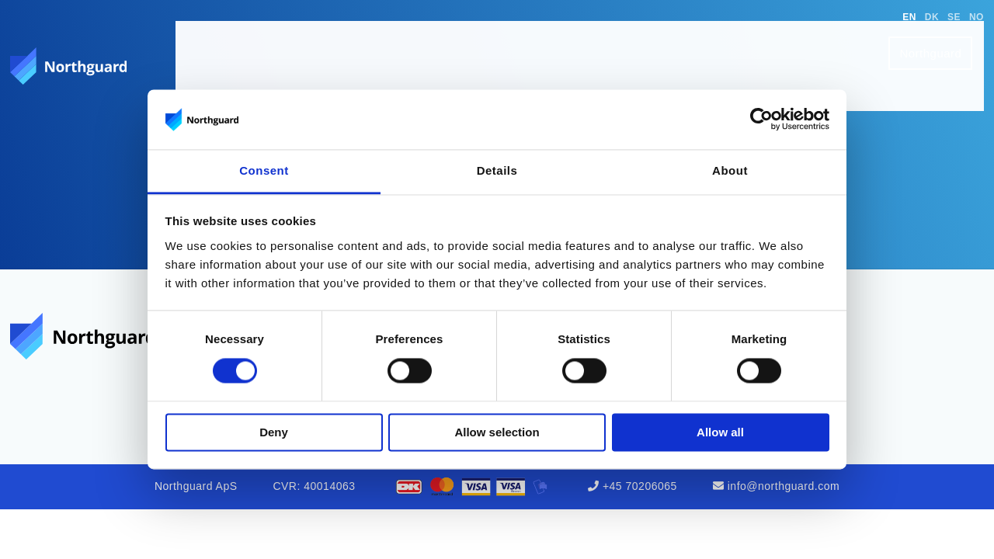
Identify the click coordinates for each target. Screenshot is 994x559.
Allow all (720, 432)
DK (932, 17)
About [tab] (730, 170)
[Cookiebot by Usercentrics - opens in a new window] (761, 119)
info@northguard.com (783, 486)
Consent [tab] (264, 170)
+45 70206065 (640, 486)
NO (976, 17)
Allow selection (496, 432)
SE (954, 17)
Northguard (942, 40)
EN (909, 17)
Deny (273, 432)
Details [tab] (497, 170)
